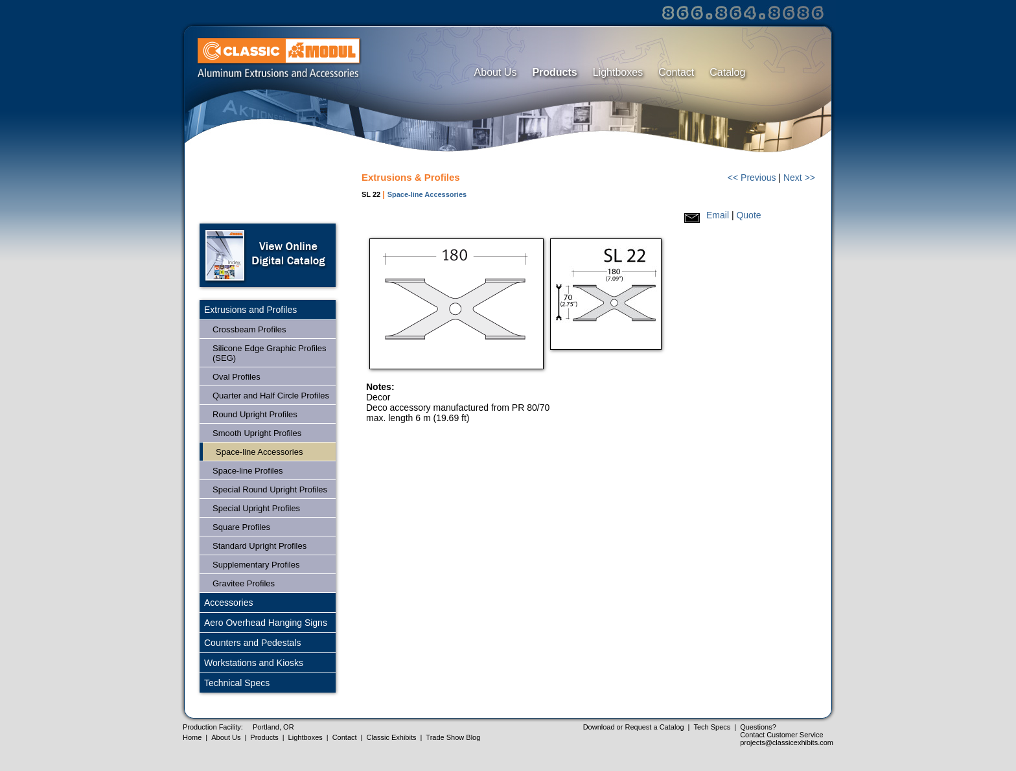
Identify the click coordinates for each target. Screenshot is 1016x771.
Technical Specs (237, 683)
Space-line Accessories (259, 452)
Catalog (727, 72)
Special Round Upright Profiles (270, 489)
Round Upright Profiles (255, 414)
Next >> (799, 177)
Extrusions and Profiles (250, 310)
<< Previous (752, 177)
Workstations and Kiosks (253, 663)
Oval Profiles (236, 377)
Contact (676, 72)
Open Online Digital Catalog (268, 255)
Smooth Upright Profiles (257, 433)
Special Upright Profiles (256, 508)
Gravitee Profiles (244, 583)
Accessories (228, 602)
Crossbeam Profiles (249, 329)
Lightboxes (618, 72)
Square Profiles (241, 527)
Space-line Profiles (248, 471)
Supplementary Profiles (256, 565)
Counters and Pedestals (252, 643)
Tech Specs (711, 727)
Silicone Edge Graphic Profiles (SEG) (270, 353)
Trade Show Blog (453, 737)
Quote (748, 215)
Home (192, 737)
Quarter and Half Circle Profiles (271, 395)
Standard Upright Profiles (259, 546)
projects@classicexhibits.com (786, 742)
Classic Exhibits (391, 737)
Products (554, 72)
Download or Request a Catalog (633, 727)
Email (717, 215)
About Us (495, 72)
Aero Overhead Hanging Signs (265, 622)
